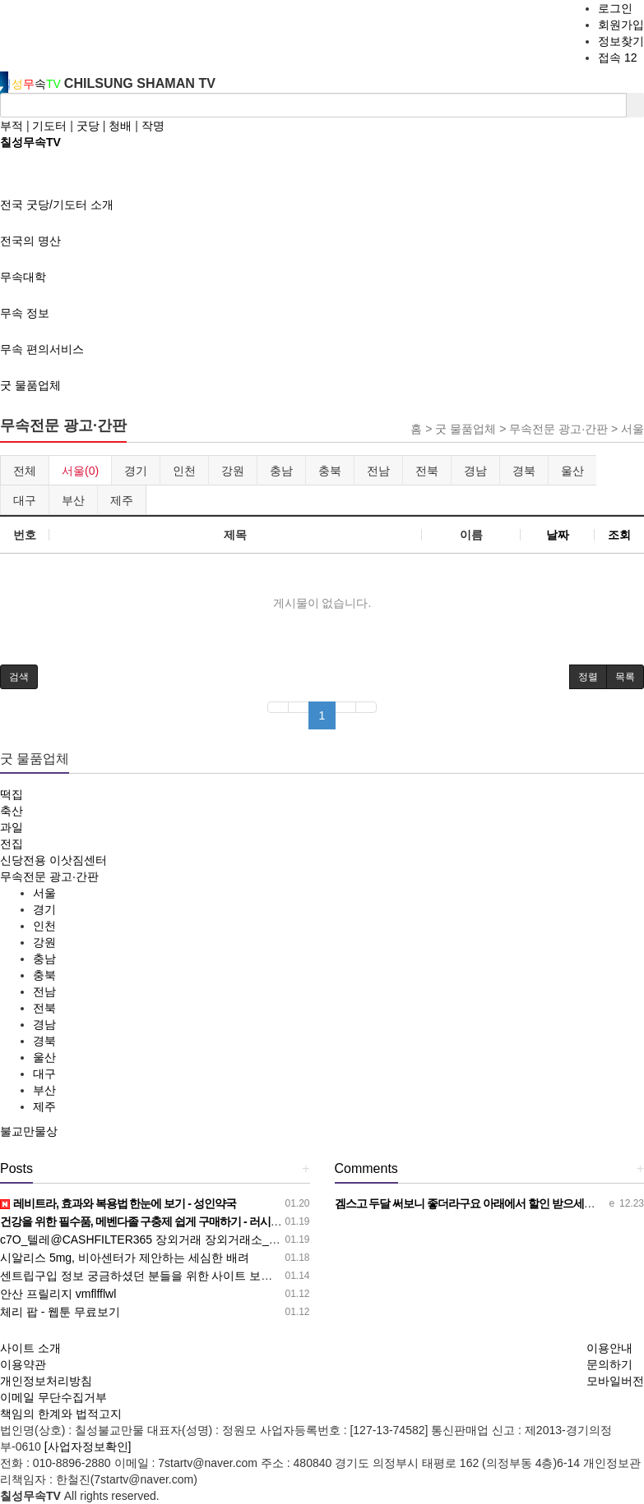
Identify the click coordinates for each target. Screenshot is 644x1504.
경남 (475, 470)
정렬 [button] (588, 677)
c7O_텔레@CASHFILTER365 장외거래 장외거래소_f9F (142, 1239)
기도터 (49, 125)
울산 (572, 470)
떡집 (11, 794)
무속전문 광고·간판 (49, 876)
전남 (378, 470)
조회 (619, 534)
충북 (329, 470)
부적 (11, 125)
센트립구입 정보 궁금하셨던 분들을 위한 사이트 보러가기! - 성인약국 (177, 1275)
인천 (184, 470)
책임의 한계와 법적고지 (61, 1413)
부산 (73, 500)
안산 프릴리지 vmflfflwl (58, 1293)
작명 (152, 125)
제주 (121, 500)
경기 (135, 470)
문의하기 (609, 1364)
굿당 (88, 125)
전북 (426, 470)
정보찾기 (621, 41)
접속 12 (617, 57)
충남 (281, 470)
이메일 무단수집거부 (53, 1397)
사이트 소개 (30, 1348)
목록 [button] (625, 677)
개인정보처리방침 (46, 1380)
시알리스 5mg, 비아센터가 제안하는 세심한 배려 (124, 1257)
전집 (11, 843)
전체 (24, 470)
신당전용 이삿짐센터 (53, 860)
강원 (232, 470)
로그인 (615, 8)
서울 (44, 892)
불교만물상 (29, 1131)
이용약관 (23, 1364)
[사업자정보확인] (88, 1446)
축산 (11, 810)
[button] (19, 677)
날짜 (557, 534)
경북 (523, 470)
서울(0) (80, 470)
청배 (120, 125)
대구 (24, 500)
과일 (11, 827)
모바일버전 (615, 1380)
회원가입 (621, 24)
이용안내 (609, 1348)
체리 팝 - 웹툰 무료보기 (60, 1311)
